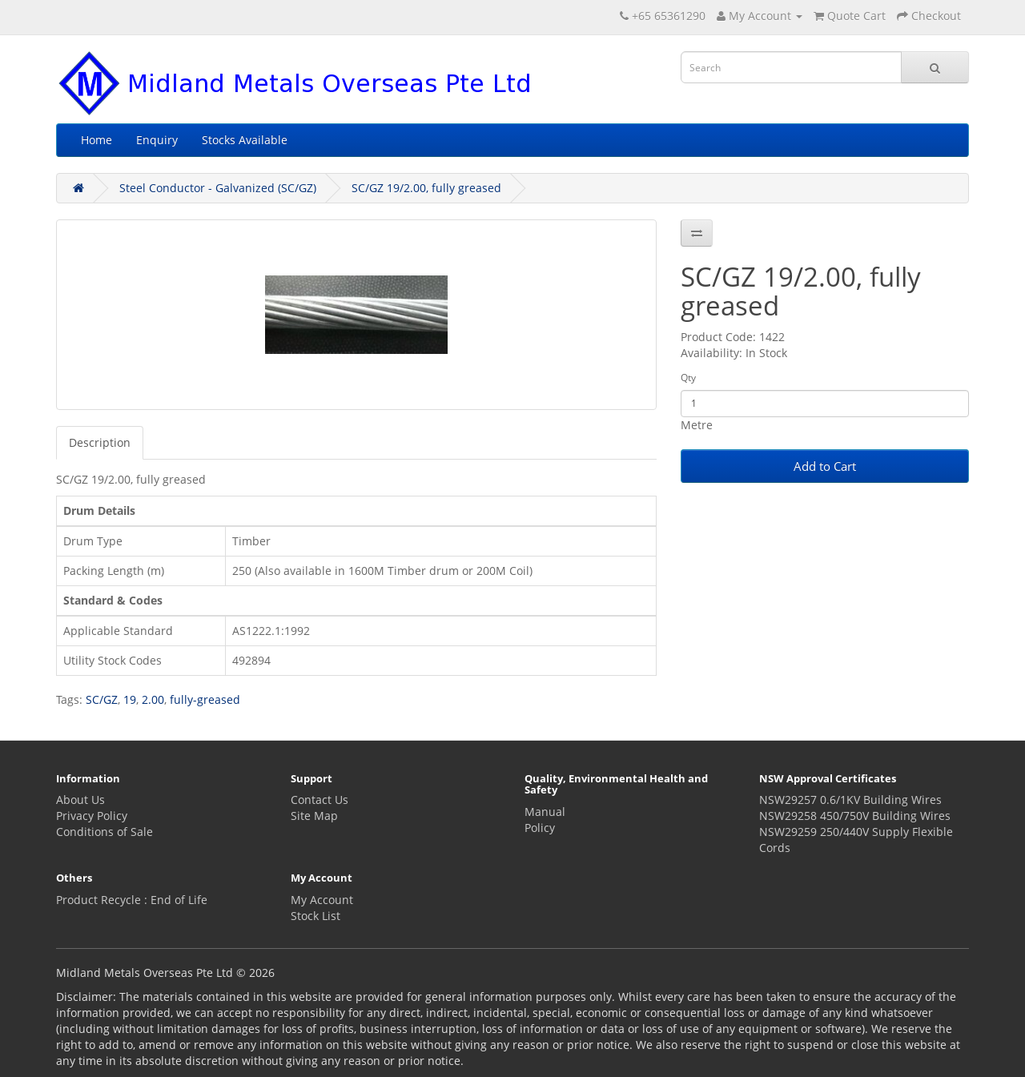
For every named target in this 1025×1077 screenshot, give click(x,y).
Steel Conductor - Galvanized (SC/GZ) (217, 187)
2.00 (153, 699)
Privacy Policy (91, 815)
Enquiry (157, 139)
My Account (322, 899)
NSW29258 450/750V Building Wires (855, 815)
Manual (545, 811)
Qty (688, 377)
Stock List (315, 915)
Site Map (314, 815)
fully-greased (205, 699)
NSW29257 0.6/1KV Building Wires (850, 799)
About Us (80, 799)
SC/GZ (102, 699)
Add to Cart (825, 466)
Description (100, 442)
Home (96, 139)
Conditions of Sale (104, 831)
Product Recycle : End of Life (131, 899)
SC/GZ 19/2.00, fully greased (426, 187)
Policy (540, 827)
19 (129, 699)
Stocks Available (244, 139)
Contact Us (319, 799)
